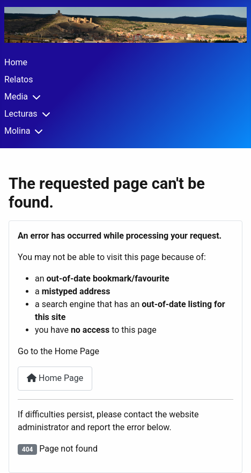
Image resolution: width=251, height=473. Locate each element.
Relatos (18, 79)
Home (15, 62)
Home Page (55, 378)
